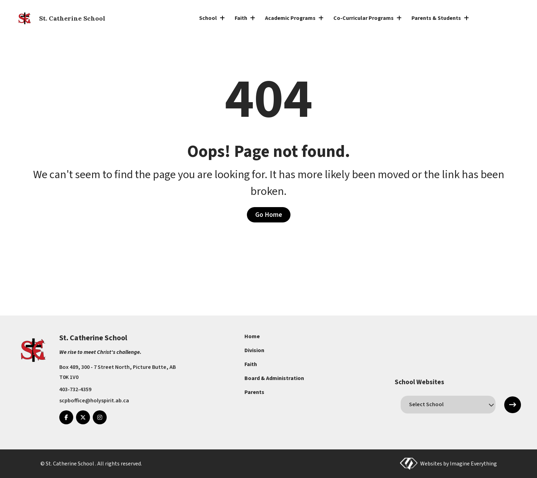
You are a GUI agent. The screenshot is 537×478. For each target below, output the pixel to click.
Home (252, 336)
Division (254, 350)
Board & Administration (274, 378)
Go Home (268, 215)
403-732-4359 (75, 389)
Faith (250, 364)
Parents (254, 392)
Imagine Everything (473, 464)
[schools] (448, 404)
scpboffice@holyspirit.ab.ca (94, 400)
